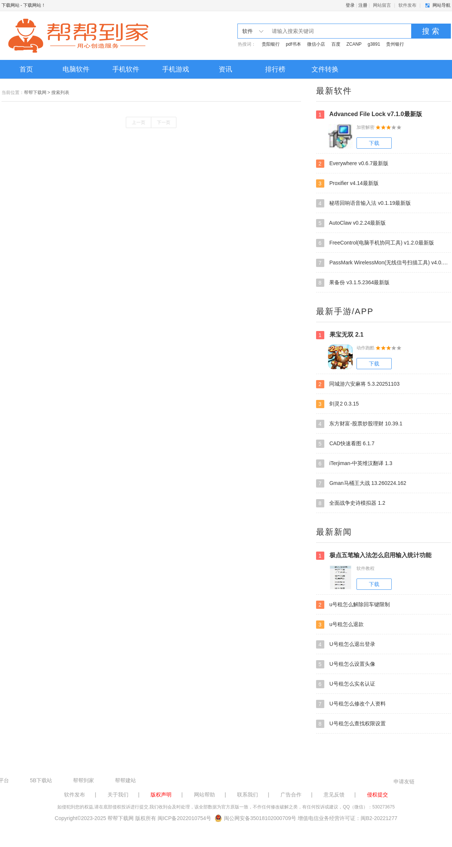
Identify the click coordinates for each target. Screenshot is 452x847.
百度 (335, 44)
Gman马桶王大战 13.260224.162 (361, 483)
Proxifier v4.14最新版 (347, 183)
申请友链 (404, 781)
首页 (26, 69)
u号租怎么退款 (340, 624)
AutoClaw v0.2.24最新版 (351, 223)
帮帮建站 (125, 780)
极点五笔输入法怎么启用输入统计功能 (373, 556)
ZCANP (353, 44)
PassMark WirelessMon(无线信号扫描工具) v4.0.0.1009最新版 (383, 263)
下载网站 (10, 5)
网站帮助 (204, 795)
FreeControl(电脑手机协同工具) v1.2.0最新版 (375, 243)
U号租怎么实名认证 (345, 684)
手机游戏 (175, 69)
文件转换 (325, 69)
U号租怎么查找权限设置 (351, 724)
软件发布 (407, 5)
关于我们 (117, 795)
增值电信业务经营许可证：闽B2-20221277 (347, 818)
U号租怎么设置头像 (345, 664)
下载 (374, 143)
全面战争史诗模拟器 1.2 (350, 503)
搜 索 (430, 31)
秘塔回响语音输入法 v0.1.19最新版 (363, 203)
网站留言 (382, 5)
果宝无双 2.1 (340, 335)
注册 (362, 5)
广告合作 (290, 795)
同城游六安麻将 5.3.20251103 (358, 384)
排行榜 (275, 69)
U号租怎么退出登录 (345, 644)
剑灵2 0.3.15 (337, 404)
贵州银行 (395, 44)
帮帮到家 (83, 780)
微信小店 (316, 44)
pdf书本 (293, 44)
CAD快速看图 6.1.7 (345, 444)
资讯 (225, 69)
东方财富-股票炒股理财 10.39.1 (359, 424)
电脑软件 (76, 69)
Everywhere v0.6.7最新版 (352, 164)
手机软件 (125, 69)
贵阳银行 (271, 44)
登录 (350, 5)
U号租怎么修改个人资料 (351, 704)
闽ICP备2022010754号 (184, 818)
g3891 (374, 44)
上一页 (138, 122)
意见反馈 (334, 795)
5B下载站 (41, 780)
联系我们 (247, 795)
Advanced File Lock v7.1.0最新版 (369, 114)
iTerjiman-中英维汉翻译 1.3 (354, 463)
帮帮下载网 (35, 92)
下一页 (163, 122)
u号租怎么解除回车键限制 (353, 605)
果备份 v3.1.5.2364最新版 (353, 283)
